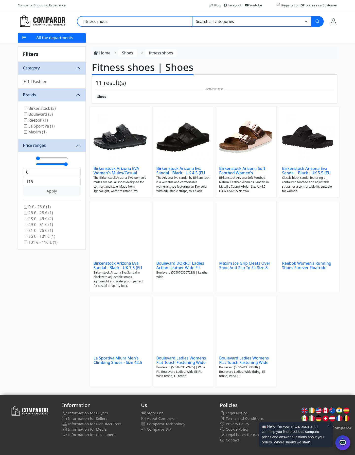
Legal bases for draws (242, 434)
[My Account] (333, 21)
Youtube (253, 5)
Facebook (233, 5)
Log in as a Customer (321, 5)
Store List (152, 412)
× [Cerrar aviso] (329, 425)
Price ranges (34, 145)
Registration (290, 5)
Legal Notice (233, 412)
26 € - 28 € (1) (38, 212)
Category (31, 68)
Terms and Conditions (242, 418)
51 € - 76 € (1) (38, 230)
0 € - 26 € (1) (37, 207)
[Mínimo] (52, 158)
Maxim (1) (35, 132)
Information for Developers (88, 434)
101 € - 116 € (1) (40, 242)
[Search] (317, 21)
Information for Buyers (85, 412)
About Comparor (158, 418)
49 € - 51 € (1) (38, 224)
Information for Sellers (84, 418)
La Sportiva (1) (39, 126)
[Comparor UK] (42, 21)
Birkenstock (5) (40, 108)
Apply (52, 191)
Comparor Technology (163, 423)
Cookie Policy (234, 429)
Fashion (37, 81)
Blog (215, 5)
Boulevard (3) (38, 114)
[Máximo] (52, 164)
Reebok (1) (36, 120)
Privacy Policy (234, 423)
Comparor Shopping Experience (42, 5)
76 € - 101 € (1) (39, 236)
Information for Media (84, 429)
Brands (29, 95)
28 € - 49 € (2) (38, 218)
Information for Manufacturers (92, 423)
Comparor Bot (156, 429)
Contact (229, 440)
